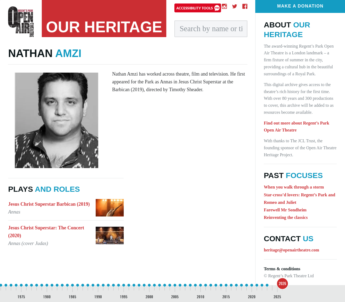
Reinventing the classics (286, 217)
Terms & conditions (282, 269)
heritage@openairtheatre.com (291, 250)
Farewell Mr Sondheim (285, 210)
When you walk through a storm (294, 187)
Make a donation (300, 5)
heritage (104, 27)
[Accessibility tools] (197, 7)
